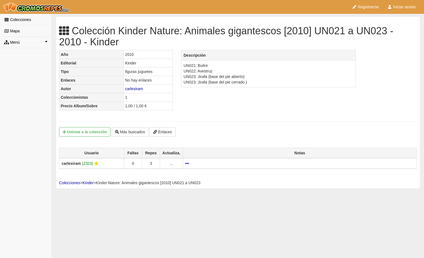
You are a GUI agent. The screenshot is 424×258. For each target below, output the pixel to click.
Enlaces (162, 132)
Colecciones (17, 19)
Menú (25, 42)
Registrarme (365, 7)
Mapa (12, 31)
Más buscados (130, 132)
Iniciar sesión (401, 7)
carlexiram (134, 89)
